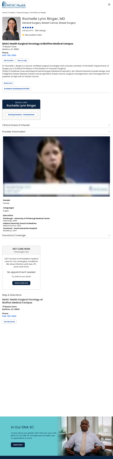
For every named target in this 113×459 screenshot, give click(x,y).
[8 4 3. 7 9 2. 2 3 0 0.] (9, 55)
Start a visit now (21, 283)
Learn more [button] (17, 445)
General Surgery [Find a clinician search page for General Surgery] (23, 13)
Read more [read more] (8, 83)
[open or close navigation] (109, 4)
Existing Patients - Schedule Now (21, 115)
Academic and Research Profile (16, 89)
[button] (8, 61)
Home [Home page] (4, 13)
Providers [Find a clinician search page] (11, 13)
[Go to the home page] (14, 4)
